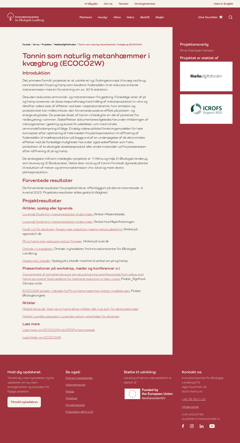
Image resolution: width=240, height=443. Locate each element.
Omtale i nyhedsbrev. (37, 249)
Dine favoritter (208, 17)
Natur (130, 17)
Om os (108, 3)
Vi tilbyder (91, 3)
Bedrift (145, 17)
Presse (70, 391)
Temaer (123, 3)
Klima (117, 17)
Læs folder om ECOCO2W (41, 337)
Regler (160, 17)
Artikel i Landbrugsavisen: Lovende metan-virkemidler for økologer (70, 316)
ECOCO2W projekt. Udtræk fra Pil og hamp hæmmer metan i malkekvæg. (76, 291)
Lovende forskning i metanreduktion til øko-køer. (58, 214)
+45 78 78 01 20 (194, 399)
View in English (223, 3)
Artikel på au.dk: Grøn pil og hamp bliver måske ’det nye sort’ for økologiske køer (80, 309)
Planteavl (86, 17)
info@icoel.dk (190, 406)
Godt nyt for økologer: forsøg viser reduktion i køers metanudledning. (73, 229)
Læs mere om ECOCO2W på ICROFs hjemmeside (58, 330)
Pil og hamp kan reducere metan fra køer (52, 241)
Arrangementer (145, 3)
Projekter (47, 44)
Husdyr (103, 17)
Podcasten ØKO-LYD (79, 411)
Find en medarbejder (79, 377)
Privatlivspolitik (75, 405)
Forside (26, 44)
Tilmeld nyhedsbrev (24, 402)
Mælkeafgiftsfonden (65, 44)
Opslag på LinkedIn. (36, 261)
